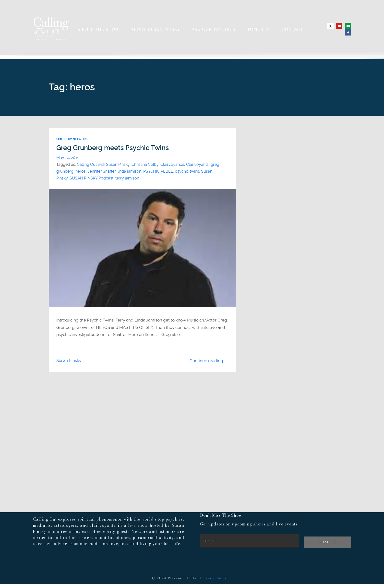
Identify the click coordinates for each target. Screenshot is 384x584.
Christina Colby (145, 164)
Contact (292, 29)
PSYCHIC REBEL (158, 171)
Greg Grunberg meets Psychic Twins (112, 148)
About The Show (98, 29)
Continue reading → (209, 360)
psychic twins (187, 171)
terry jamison (127, 178)
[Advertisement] (192, 420)
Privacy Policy (213, 578)
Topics (258, 29)
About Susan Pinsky (155, 29)
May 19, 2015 (67, 157)
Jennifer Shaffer (102, 171)
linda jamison (129, 171)
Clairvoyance (172, 164)
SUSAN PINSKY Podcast (91, 178)
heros (80, 171)
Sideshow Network (72, 139)
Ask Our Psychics (213, 29)
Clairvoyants (197, 164)
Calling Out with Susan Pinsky (103, 164)
